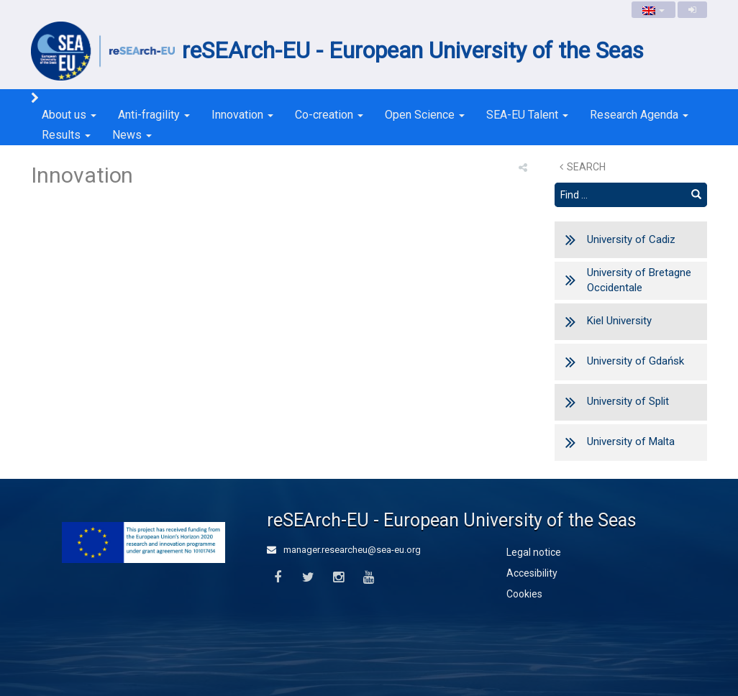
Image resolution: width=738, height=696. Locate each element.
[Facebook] (277, 577)
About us (69, 115)
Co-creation (329, 115)
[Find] (696, 195)
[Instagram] (338, 577)
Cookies (524, 594)
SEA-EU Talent (527, 115)
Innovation (242, 115)
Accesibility (531, 573)
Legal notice (533, 552)
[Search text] (620, 195)
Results (66, 135)
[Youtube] (369, 577)
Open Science (425, 115)
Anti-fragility (154, 115)
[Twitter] (307, 577)
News (132, 135)
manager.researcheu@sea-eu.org (344, 549)
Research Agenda (639, 115)
